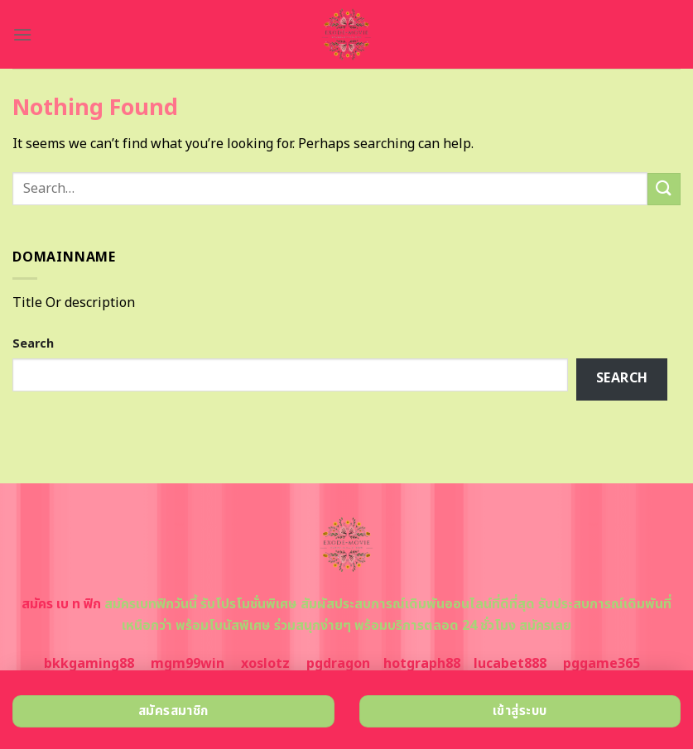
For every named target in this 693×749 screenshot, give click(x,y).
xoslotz (265, 664)
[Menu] (22, 34)
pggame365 (601, 664)
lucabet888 (510, 664)
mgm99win (187, 664)
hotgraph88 (421, 664)
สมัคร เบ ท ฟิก (61, 604)
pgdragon (338, 664)
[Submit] (664, 189)
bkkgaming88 (89, 664)
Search (33, 344)
